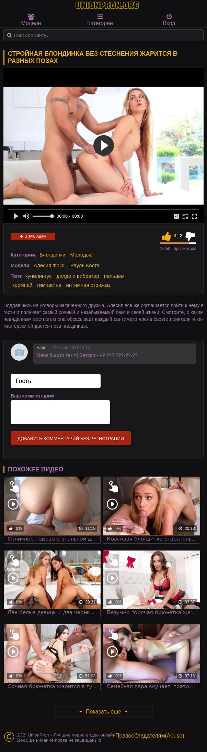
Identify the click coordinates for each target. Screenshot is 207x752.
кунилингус (38, 276)
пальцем (114, 276)
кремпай (22, 285)
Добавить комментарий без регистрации (71, 438)
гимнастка (49, 285)
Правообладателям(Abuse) (149, 736)
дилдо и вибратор (77, 276)
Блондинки (52, 255)
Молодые (81, 255)
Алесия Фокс (49, 265)
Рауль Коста (85, 265)
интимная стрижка (88, 285)
